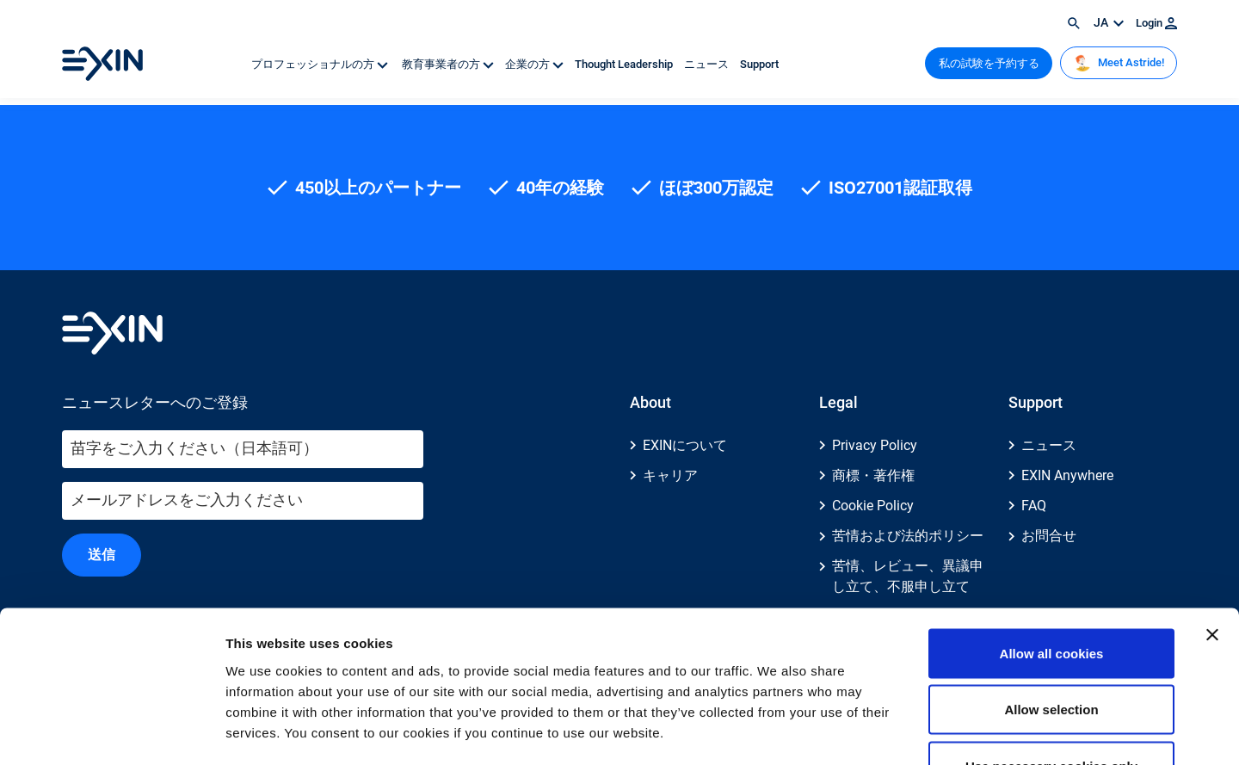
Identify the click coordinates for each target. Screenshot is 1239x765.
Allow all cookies (1052, 539)
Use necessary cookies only (1051, 652)
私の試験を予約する (989, 63)
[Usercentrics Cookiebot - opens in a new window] (111, 731)
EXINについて (685, 445)
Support (759, 64)
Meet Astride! (1119, 62)
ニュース (707, 64)
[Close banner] (1212, 521)
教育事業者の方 (447, 64)
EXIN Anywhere (1067, 475)
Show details (903, 731)
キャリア (670, 475)
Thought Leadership (625, 64)
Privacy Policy (874, 445)
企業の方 (535, 64)
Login (1156, 22)
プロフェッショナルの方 (321, 64)
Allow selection (1051, 596)
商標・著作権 (873, 475)
